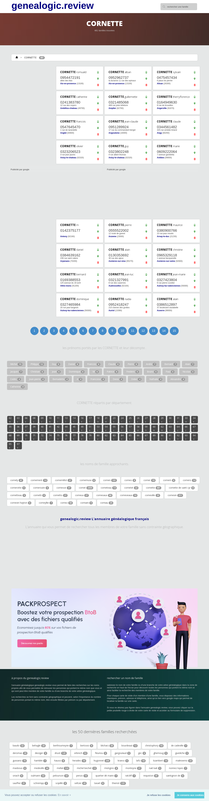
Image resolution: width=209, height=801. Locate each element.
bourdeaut (129, 745)
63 (170, 428)
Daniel (73, 364)
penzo (82, 775)
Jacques (16, 371)
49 (82, 428)
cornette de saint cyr (182, 487)
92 (178, 437)
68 (10, 437)
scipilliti (61, 783)
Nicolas (188, 371)
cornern (169, 480)
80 (98, 437)
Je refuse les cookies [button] (158, 795)
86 (138, 437)
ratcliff (130, 775)
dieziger (41, 753)
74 (50, 437)
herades (79, 760)
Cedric (15, 379)
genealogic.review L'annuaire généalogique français (104, 519)
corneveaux (128, 495)
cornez (66, 502)
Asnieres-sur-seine (166, 261)
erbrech (81, 753)
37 (26, 428)
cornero (189, 480)
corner (150, 480)
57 (130, 428)
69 (18, 437)
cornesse (63, 487)
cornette (153, 487)
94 (194, 437)
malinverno (184, 760)
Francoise (97, 379)
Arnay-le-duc (163, 236)
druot (61, 753)
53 (98, 428)
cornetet (131, 487)
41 (50, 428)
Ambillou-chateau (68, 108)
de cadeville (179, 745)
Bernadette (61, 379)
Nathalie (155, 379)
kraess (123, 760)
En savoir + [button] (64, 795)
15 (174, 330)
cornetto (60, 495)
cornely (16, 480)
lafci (141, 760)
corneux (82, 495)
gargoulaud (123, 753)
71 (34, 437)
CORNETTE (30, 57)
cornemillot (63, 480)
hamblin (40, 760)
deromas (20, 753)
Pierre (133, 364)
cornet (86, 487)
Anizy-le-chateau (68, 157)
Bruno (152, 371)
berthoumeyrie (63, 745)
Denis (118, 379)
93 (186, 437)
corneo (130, 480)
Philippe (37, 364)
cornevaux (104, 495)
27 (146, 419)
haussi (59, 760)
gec (142, 753)
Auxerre (161, 310)
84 (122, 437)
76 (66, 437)
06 (26, 419)
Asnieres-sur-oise (117, 261)
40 (42, 428)
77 (74, 437)
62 (162, 428)
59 (146, 428)
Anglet (63, 133)
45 (74, 428)
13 (153, 330)
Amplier (112, 108)
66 (186, 428)
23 (114, 419)
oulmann (38, 775)
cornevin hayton (20, 502)
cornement (39, 480)
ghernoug (160, 753)
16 (82, 419)
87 (146, 437)
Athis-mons (65, 286)
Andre (151, 364)
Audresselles (115, 286)
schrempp (40, 783)
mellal (63, 768)
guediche (182, 753)
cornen (110, 480)
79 (90, 437)
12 (143, 330)
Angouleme (114, 133)
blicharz (107, 745)
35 (10, 428)
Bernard (170, 364)
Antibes (160, 157)
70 (26, 437)
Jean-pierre (37, 379)
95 (10, 445)
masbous (20, 768)
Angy (159, 133)
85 (130, 437)
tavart (99, 783)
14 (164, 330)
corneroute (41, 487)
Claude (114, 364)
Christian (37, 371)
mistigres (111, 768)
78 (82, 437)
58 (138, 428)
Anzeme (112, 236)
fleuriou (101, 753)
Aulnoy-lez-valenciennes (168, 286)
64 (178, 428)
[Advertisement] (31, 115)
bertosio (86, 745)
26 (138, 419)
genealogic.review (52, 5)
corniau (106, 502)
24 (122, 419)
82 (106, 437)
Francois (93, 364)
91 (170, 437)
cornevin (175, 495)
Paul (170, 371)
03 (18, 419)
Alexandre (177, 379)
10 (122, 330)
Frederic (132, 371)
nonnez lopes (178, 768)
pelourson (61, 775)
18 (98, 419)
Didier (136, 379)
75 (58, 437)
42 (58, 428)
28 (154, 419)
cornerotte (18, 487)
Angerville (162, 108)
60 (154, 428)
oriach (18, 775)
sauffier (19, 783)
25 (130, 419)
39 (34, 428)
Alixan (160, 83)
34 (194, 419)
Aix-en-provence (68, 83)
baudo (19, 745)
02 (10, 419)
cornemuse (88, 480)
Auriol (111, 310)
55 (114, 428)
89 (154, 437)
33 (186, 419)
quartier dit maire (107, 775)
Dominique (76, 371)
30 (170, 419)
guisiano (20, 760)
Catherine (17, 386)
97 (18, 445)
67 (194, 428)
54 (106, 428)
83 (114, 437)
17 (90, 419)
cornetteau (18, 495)
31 (178, 419)
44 (66, 428)
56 (122, 428)
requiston (151, 775)
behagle (39, 745)
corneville (152, 495)
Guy (56, 364)
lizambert (160, 760)
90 (162, 437)
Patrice (112, 371)
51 (90, 428)
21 (106, 419)
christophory (154, 745)
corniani (86, 502)
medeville (41, 768)
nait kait (155, 768)
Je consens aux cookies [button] (190, 795)
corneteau (109, 487)
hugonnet (102, 760)
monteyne (134, 768)
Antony (63, 236)
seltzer (80, 783)
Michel (16, 364)
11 (132, 330)
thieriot (119, 783)
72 (42, 437)
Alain (189, 364)
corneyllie (46, 502)
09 (42, 419)
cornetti (39, 495)
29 (162, 419)
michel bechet (87, 768)
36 (18, 428)
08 (34, 419)
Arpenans (65, 261)
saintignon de (175, 775)
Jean (56, 371)
